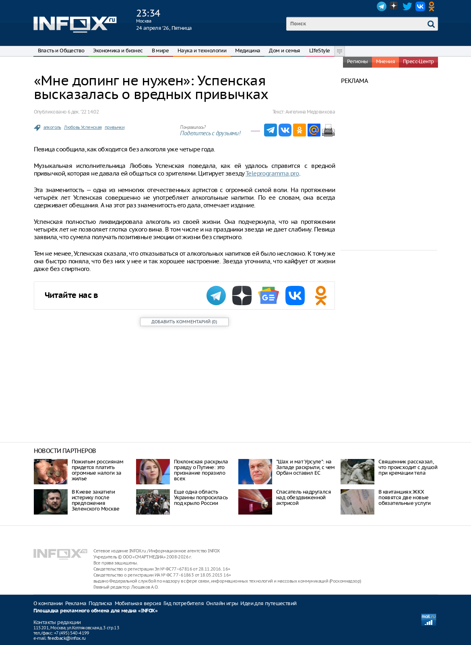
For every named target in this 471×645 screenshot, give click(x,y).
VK (420, 6)
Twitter (407, 6)
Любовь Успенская (82, 127)
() (184, 322)
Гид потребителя (183, 603)
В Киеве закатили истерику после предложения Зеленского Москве (96, 500)
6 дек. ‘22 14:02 (83, 112)
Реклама (76, 603)
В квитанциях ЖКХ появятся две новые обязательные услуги (404, 497)
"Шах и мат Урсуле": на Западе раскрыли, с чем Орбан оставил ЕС (305, 467)
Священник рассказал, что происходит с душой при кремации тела (407, 467)
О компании (48, 603)
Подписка (100, 603)
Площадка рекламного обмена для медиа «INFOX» (95, 611)
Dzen (394, 6)
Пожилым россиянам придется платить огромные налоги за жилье (98, 470)
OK (433, 6)
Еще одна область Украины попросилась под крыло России (201, 497)
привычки (114, 127)
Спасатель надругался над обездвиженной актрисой (303, 497)
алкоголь (52, 127)
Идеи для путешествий (268, 603)
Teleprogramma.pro (272, 173)
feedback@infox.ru (67, 638)
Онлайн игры (222, 603)
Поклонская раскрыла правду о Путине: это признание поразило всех (201, 470)
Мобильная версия (138, 603)
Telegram (381, 6)
